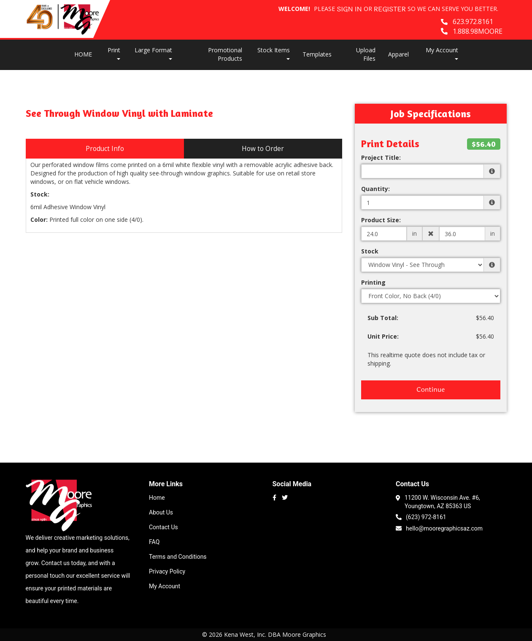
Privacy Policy (167, 571)
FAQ (154, 542)
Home (157, 497)
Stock (369, 251)
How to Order (263, 148)
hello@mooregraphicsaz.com (439, 528)
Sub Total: (382, 318)
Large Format (153, 53)
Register (390, 9)
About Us (161, 512)
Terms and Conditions (178, 556)
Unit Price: (383, 336)
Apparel (398, 54)
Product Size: (381, 220)
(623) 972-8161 (421, 516)
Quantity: (375, 189)
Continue (430, 389)
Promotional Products (225, 54)
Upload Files (365, 54)
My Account (164, 586)
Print (114, 53)
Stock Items (273, 53)
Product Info (105, 148)
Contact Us (163, 527)
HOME (83, 54)
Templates (317, 54)
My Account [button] (442, 53)
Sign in (349, 9)
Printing (373, 282)
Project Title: (381, 158)
